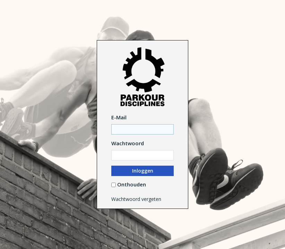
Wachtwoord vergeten (136, 199)
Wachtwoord (127, 143)
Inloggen (142, 170)
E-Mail (119, 117)
